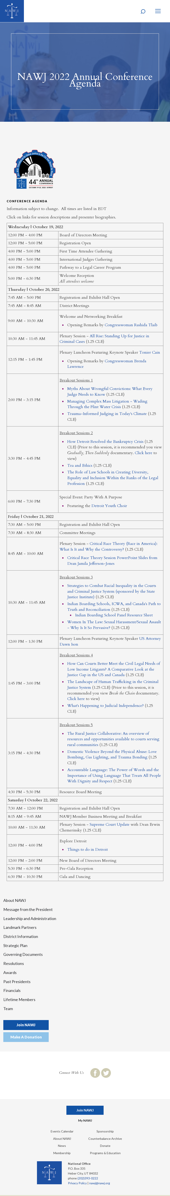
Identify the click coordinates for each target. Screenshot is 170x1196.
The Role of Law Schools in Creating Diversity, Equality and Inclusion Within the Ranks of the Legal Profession (112, 477)
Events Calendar (62, 1131)
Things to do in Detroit (87, 849)
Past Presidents (17, 981)
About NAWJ (14, 900)
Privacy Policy (77, 1183)
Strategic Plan (15, 945)
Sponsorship (105, 1131)
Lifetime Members (19, 999)
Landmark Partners (20, 927)
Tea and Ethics (79, 465)
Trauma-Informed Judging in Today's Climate (107, 414)
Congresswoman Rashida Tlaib (131, 325)
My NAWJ (85, 1120)
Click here (143, 453)
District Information (20, 936)
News (62, 1146)
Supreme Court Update (109, 824)
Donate (105, 1146)
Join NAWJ (26, 1024)
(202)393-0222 (87, 1178)
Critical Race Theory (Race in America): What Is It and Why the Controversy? (108, 546)
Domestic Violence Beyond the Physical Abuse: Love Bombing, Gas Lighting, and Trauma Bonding (112, 754)
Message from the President (28, 909)
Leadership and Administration (29, 918)
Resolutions (13, 963)
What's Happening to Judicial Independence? (105, 705)
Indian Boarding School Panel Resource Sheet (114, 615)
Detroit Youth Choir (109, 506)
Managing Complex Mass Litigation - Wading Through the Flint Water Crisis (107, 404)
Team (8, 1008)
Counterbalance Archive (105, 1138)
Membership (62, 1153)
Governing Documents (23, 954)
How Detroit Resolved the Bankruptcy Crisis (105, 441)
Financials (12, 990)
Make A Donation (26, 1037)
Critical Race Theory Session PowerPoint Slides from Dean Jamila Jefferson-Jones (112, 560)
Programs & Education (105, 1153)
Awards (10, 972)
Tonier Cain (149, 352)
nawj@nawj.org (99, 1183)
